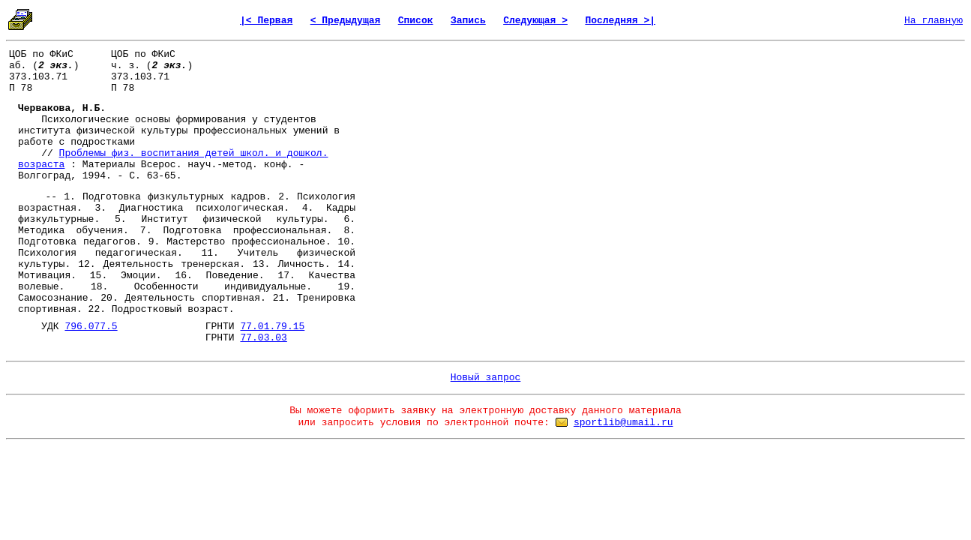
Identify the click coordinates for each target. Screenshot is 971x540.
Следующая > (535, 20)
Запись (468, 20)
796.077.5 (90, 326)
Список (415, 20)
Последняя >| (620, 20)
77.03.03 (263, 338)
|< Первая (266, 20)
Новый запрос (486, 377)
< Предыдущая (345, 20)
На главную (933, 20)
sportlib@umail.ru (623, 422)
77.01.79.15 (272, 326)
